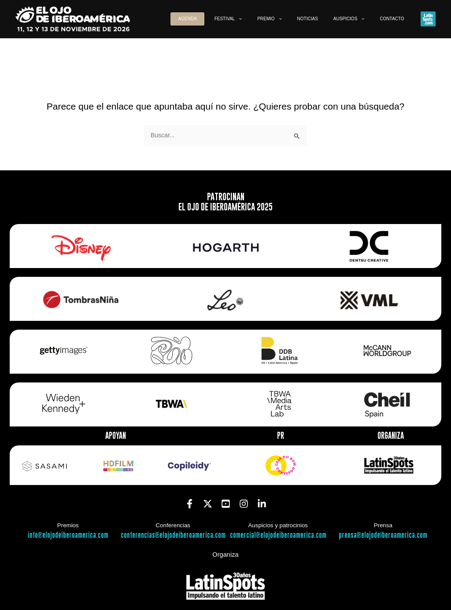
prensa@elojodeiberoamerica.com (383, 535)
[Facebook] (189, 503)
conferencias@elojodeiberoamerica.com (173, 535)
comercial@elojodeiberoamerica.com (278, 535)
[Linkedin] (261, 503)
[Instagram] (243, 503)
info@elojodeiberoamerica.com (68, 535)
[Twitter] (207, 503)
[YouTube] (225, 503)
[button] (268, 19)
